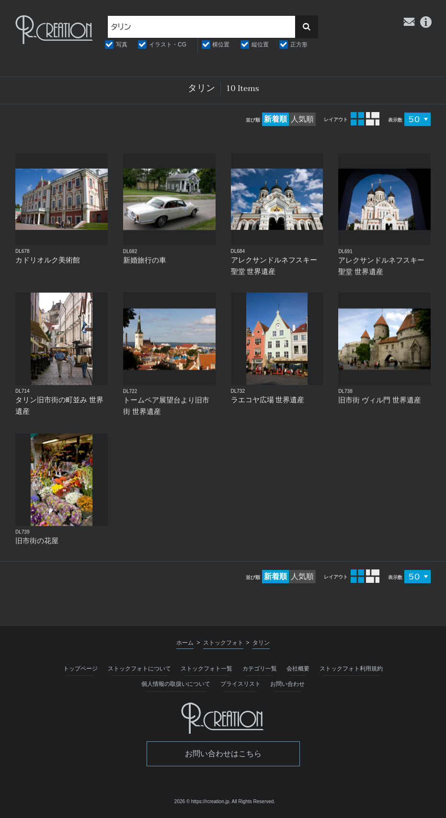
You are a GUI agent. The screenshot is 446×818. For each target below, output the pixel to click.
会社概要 (297, 668)
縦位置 (260, 44)
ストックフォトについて (139, 668)
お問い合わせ (287, 684)
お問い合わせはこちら (223, 754)
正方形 (299, 44)
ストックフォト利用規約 (351, 668)
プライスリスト (240, 684)
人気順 (302, 119)
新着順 (275, 119)
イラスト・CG (167, 44)
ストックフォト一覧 (206, 668)
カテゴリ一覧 (259, 668)
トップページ (80, 668)
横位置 (220, 44)
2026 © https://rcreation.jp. (202, 801)
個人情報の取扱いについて (175, 684)
